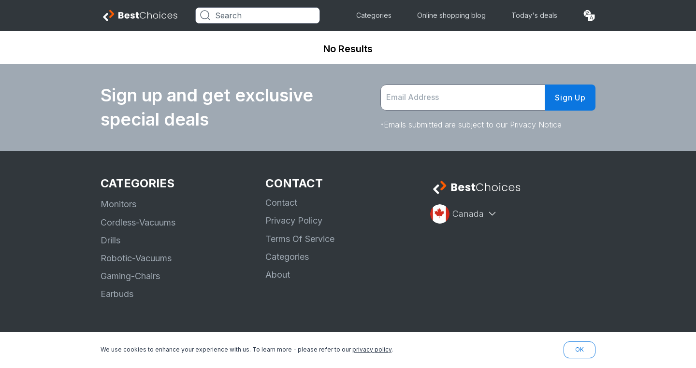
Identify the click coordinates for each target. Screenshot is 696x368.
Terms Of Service (299, 239)
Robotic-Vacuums (136, 258)
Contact (281, 203)
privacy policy (372, 349)
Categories (374, 15)
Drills (110, 240)
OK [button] (579, 349)
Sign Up (570, 97)
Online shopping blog (451, 15)
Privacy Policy (293, 220)
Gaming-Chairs (130, 276)
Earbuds (117, 294)
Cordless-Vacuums (138, 222)
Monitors (118, 204)
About (277, 274)
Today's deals (534, 15)
